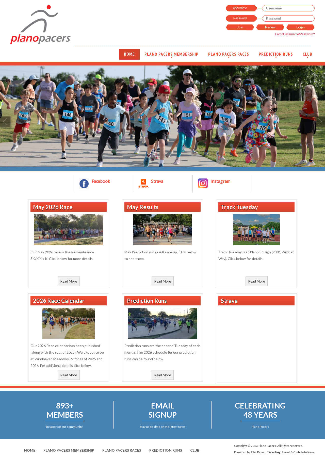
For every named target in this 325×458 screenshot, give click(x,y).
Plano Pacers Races (228, 55)
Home (129, 54)
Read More (68, 281)
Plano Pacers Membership (171, 55)
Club (307, 55)
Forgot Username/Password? (295, 34)
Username (240, 8)
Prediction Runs (276, 55)
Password (240, 18)
